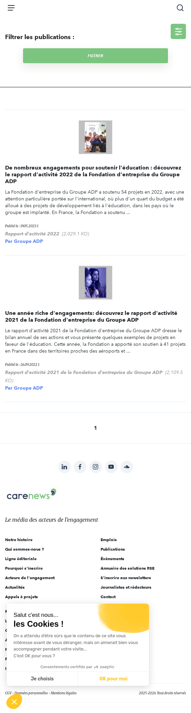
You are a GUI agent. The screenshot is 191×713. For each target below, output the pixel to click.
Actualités (15, 587)
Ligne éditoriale (21, 558)
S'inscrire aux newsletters (126, 577)
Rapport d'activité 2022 (32, 233)
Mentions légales (64, 693)
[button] (14, 701)
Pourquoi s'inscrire (24, 568)
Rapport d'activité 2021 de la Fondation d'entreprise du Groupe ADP (84, 372)
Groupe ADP (28, 241)
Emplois (109, 539)
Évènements (112, 558)
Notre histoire (19, 539)
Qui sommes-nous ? (24, 549)
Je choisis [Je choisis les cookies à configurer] (42, 679)
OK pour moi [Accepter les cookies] (114, 679)
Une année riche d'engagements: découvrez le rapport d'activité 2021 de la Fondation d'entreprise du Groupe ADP (91, 316)
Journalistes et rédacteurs (126, 587)
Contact (108, 596)
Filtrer (95, 55)
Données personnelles (31, 693)
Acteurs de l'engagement (30, 577)
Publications (113, 549)
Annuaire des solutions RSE (127, 568)
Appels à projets (21, 596)
